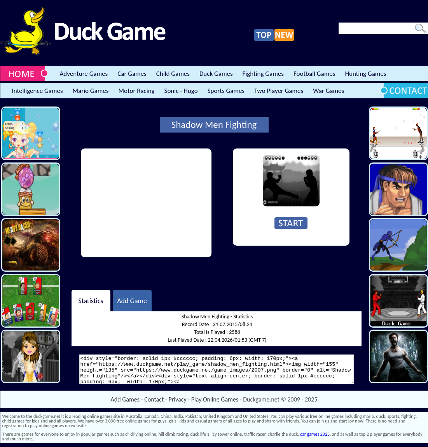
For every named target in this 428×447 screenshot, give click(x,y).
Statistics (90, 300)
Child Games (173, 74)
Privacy (178, 399)
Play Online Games (214, 399)
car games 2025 (315, 434)
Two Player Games (278, 91)
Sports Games (226, 91)
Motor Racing (136, 91)
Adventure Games (84, 74)
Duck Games (216, 74)
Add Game (132, 300)
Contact (154, 399)
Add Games (125, 399)
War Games (328, 91)
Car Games (132, 74)
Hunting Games (365, 74)
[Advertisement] (146, 202)
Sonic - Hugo (181, 91)
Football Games (314, 74)
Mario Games (91, 91)
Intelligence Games (37, 91)
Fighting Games (263, 74)
